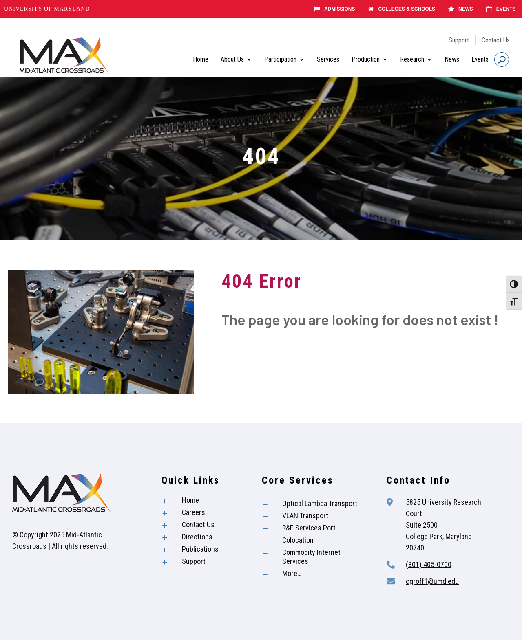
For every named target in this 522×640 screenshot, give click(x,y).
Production (366, 59)
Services (328, 59)
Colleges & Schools (401, 9)
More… (291, 573)
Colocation (298, 540)
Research (412, 59)
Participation (280, 59)
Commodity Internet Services (311, 556)
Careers (193, 512)
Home (200, 59)
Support (459, 40)
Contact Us (496, 40)
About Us (232, 59)
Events (500, 9)
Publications (200, 549)
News (460, 9)
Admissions (334, 9)
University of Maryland (47, 9)
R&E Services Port (309, 527)
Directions (197, 536)
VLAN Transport (305, 515)
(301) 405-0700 (428, 564)
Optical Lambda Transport (319, 503)
